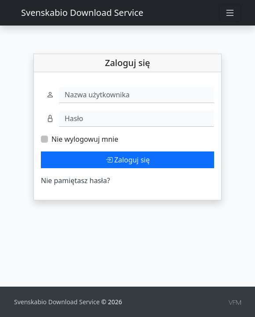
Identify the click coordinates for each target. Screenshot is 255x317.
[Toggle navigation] (230, 13)
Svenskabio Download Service (82, 12)
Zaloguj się (128, 160)
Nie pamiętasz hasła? (75, 180)
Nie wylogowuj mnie (84, 139)
